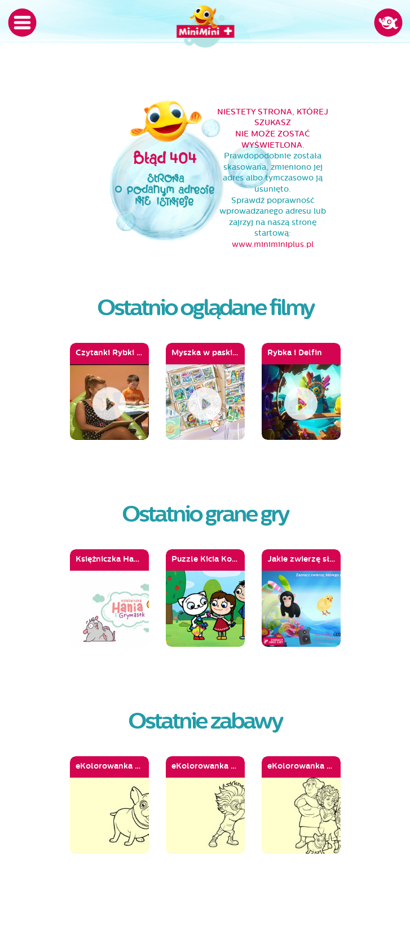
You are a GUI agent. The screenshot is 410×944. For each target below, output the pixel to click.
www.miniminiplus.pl (273, 244)
